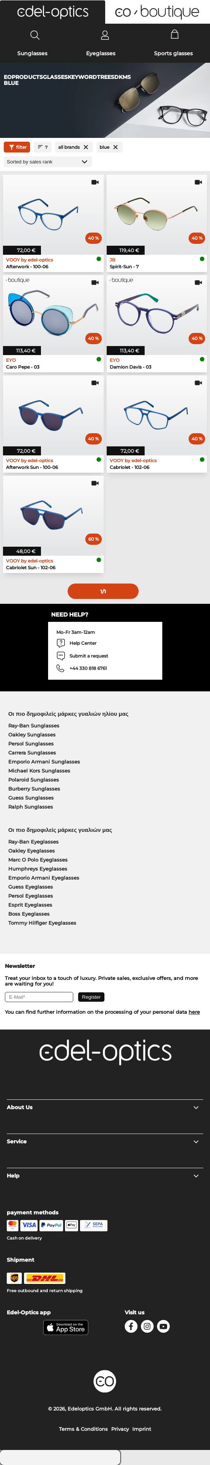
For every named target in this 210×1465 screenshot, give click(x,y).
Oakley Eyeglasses (31, 851)
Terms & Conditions (83, 1429)
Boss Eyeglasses (29, 914)
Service (103, 1141)
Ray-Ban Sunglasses (33, 726)
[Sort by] (48, 162)
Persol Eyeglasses (30, 896)
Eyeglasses (100, 53)
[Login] (105, 35)
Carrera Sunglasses (32, 753)
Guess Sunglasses (31, 798)
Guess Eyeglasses (30, 887)
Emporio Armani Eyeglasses (43, 878)
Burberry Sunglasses (34, 789)
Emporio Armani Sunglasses (44, 762)
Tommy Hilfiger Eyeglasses (42, 923)
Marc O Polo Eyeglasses (38, 860)
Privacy (120, 1429)
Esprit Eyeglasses (30, 905)
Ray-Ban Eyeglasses (33, 842)
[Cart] (175, 35)
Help (103, 1175)
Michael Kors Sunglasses (39, 771)
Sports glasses (173, 53)
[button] (52, 12)
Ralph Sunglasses (30, 807)
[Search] (35, 35)
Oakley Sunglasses (32, 735)
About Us (103, 1107)
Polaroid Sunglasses (33, 780)
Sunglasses (32, 53)
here (194, 1012)
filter (17, 147)
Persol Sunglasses (31, 744)
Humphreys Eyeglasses (37, 869)
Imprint (141, 1429)
